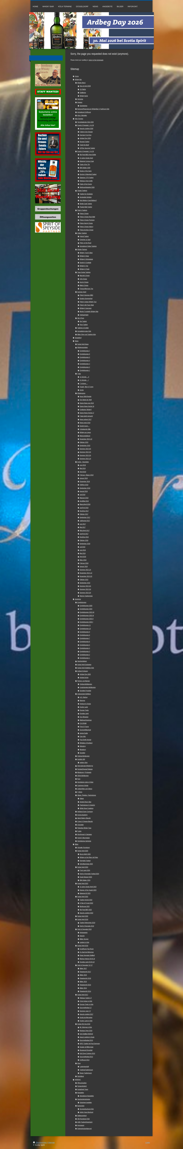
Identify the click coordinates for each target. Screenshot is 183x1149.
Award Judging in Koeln (87, 1037)
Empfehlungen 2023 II (86, 619)
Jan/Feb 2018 (84, 508)
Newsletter (80, 1093)
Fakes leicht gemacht (86, 416)
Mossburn (83, 750)
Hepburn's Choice (85, 704)
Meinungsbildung (85, 436)
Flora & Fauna (84, 727)
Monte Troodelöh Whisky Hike (89, 311)
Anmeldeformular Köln (84, 331)
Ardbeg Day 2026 (85, 138)
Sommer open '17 (85, 1011)
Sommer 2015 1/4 (85, 459)
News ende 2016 (85, 423)
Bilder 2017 (83, 968)
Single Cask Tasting (86, 204)
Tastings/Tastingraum (86, 1070)
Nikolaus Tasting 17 (86, 998)
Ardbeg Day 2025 (85, 674)
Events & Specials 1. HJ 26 (85, 125)
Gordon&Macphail (85, 730)
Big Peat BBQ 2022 (86, 910)
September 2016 (85, 544)
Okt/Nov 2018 (84, 485)
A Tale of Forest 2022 (86, 903)
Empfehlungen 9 (85, 632)
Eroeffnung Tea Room (87, 949)
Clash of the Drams (86, 184)
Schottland (80, 1076)
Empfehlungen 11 (85, 625)
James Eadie (84, 733)
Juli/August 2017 (85, 521)
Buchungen (80, 1106)
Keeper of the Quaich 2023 (88, 890)
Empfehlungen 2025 (86, 606)
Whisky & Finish (84, 269)
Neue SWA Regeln (85, 396)
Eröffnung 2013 (84, 1060)
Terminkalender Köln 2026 (85, 122)
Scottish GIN (81, 759)
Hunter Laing (84, 707)
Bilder (76, 844)
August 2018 (84, 491)
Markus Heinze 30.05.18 (87, 959)
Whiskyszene (81, 393)
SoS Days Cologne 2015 (87, 1053)
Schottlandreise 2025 (86, 864)
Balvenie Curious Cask (87, 161)
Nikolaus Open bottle (86, 181)
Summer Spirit (81, 292)
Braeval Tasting (84, 142)
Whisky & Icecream (86, 308)
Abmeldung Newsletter (87, 1096)
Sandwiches (83, 106)
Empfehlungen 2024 (86, 609)
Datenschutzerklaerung (84, 1129)
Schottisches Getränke (84, 841)
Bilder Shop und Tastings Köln (86, 334)
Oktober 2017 (84, 514)
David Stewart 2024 (86, 877)
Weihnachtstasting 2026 (87, 187)
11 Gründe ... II (84, 377)
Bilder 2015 (83, 982)
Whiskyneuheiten (82, 347)
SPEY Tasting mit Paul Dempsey (90, 1044)
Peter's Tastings (82, 210)
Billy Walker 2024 (85, 880)
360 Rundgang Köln (83, 1119)
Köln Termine (79, 119)
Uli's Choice (83, 279)
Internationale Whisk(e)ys (85, 766)
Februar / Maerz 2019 (86, 475)
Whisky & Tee (84, 266)
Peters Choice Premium (87, 220)
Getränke (80, 99)
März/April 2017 (85, 530)
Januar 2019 (84, 478)
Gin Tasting (83, 321)
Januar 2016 (84, 566)
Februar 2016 (84, 563)
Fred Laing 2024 (85, 870)
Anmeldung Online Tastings (88, 246)
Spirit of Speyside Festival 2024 (89, 874)
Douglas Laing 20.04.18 (87, 962)
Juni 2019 (83, 465)
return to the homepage (96, 60)
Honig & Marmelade (83, 838)
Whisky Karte (84, 96)
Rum (78, 779)
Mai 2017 (83, 527)
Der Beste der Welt (86, 400)
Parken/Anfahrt (82, 1086)
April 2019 (83, 472)
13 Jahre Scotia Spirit (86, 158)
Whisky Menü (81, 83)
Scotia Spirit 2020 (82, 916)
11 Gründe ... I (84, 380)
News (76, 341)
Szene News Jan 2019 (87, 403)
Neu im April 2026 (85, 86)
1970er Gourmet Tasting (87, 148)
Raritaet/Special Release (85, 769)
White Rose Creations (86, 808)
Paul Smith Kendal (85, 740)
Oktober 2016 (84, 540)
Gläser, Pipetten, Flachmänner (86, 795)
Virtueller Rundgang (83, 847)
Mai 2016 (83, 553)
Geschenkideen (82, 661)
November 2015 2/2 (86, 576)
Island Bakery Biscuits (84, 818)
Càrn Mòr (83, 736)
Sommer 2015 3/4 (85, 452)
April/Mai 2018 (84, 501)
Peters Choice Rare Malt (87, 217)
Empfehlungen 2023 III (87, 615)
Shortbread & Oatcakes (84, 834)
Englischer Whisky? (86, 410)
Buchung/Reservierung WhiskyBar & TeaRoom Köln (93, 109)
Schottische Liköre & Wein (85, 782)
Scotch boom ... (84, 426)
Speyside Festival (85, 861)
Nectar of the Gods (86, 171)
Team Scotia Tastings (83, 272)
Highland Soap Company (85, 812)
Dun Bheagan (84, 717)
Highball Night (84, 315)
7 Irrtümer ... (84, 383)
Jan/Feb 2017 (84, 534)
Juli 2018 (82, 495)
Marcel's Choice (85, 276)
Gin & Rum (80, 318)
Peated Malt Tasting (86, 207)
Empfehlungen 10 (85, 629)
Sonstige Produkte (85, 691)
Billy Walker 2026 (85, 168)
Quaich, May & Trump (86, 387)
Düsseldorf (78, 338)
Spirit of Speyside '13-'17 (85, 965)
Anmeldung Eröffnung (84, 112)
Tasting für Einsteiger (86, 194)
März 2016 (83, 560)
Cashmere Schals (82, 785)
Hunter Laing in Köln (86, 1021)
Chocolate (80, 825)
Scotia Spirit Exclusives (84, 665)
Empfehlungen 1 (85, 370)
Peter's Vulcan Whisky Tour (88, 302)
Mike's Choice (84, 285)
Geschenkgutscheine (83, 1099)
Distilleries (83, 93)
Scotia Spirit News (83, 344)
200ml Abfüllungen (83, 776)
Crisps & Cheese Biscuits (85, 821)
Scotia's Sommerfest (86, 298)
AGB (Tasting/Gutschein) (85, 1122)
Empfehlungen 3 (85, 364)
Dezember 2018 (85, 481)
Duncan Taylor (84, 710)
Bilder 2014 (83, 988)
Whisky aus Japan (85, 432)
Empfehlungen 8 (85, 635)
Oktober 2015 (84, 442)
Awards (82, 936)
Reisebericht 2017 (85, 972)
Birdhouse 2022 (85, 906)
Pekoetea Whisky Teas (84, 828)
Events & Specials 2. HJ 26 (85, 151)
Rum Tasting (84, 325)
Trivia (79, 374)
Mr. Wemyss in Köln (86, 1027)
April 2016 (83, 557)
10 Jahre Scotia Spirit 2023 (88, 887)
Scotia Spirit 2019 (82, 919)
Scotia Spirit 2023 (82, 883)
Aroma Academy (82, 815)
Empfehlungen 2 (85, 367)
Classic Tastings (82, 191)
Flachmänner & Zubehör (87, 805)
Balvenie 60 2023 (85, 893)
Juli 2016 (82, 547)
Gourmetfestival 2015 (86, 1040)
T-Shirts (79, 792)
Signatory (83, 746)
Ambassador (84, 932)
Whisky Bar (78, 79)
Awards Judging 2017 (86, 1014)
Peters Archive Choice (86, 230)
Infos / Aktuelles (82, 115)
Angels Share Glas (85, 802)
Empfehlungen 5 (85, 357)
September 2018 (85, 488)
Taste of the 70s (85, 164)
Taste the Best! (84, 145)
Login (147, 1142)
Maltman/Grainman (86, 720)
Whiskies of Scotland (86, 743)
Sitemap (51, 1142)
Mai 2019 (83, 468)
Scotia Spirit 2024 (82, 867)
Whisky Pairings (82, 249)
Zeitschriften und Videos (84, 789)
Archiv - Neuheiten (83, 462)
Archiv (82, 390)
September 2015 (85, 445)
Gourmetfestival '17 (86, 1008)
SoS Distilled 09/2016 (86, 1034)
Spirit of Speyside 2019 (87, 926)
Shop (79, 1063)
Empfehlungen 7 (85, 351)
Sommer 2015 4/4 (85, 449)
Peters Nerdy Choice (86, 223)
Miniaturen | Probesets (84, 772)
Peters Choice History (86, 227)
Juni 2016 (83, 550)
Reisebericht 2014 (85, 991)
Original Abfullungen (83, 756)
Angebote (78, 599)
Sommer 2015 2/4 (85, 455)
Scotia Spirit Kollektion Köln (85, 668)
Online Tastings (82, 233)
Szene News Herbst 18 (87, 406)
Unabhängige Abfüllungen (88, 687)
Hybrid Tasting (84, 236)
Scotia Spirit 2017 (82, 995)
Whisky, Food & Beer (86, 253)
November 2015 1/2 (86, 439)
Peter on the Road (85, 243)
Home (77, 76)
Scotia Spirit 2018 (82, 946)
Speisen (79, 102)
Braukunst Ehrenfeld (86, 1050)
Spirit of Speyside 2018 (84, 929)
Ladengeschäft (84, 1067)
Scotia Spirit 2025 (82, 851)
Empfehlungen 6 (85, 354)
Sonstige (82, 753)
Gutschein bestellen (86, 1102)
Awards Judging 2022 (86, 913)
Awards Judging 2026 (86, 128)
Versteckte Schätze (86, 197)
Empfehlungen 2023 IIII (87, 612)
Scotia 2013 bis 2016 (83, 1024)
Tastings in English (83, 328)
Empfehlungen (81, 602)
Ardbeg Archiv (84, 678)
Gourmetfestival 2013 (86, 1057)
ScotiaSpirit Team (82, 1089)
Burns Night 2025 (85, 854)
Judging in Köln (84, 942)
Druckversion (40, 1142)
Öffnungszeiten (82, 1083)
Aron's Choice (84, 282)
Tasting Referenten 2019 (87, 923)
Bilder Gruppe (84, 939)
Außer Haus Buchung (86, 1112)
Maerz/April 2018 (85, 504)
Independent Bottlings (84, 694)
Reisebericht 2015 (85, 985)
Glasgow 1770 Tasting (86, 178)
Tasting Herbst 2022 (86, 900)
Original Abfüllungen (86, 684)
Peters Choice (84, 213)
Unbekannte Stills (85, 429)
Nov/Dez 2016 (84, 537)
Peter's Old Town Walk (87, 305)
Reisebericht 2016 (85, 978)
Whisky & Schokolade (86, 259)
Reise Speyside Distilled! (87, 955)
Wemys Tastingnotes (86, 596)
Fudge (79, 831)
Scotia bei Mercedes (86, 1017)
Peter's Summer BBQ (86, 295)
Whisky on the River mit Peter (89, 857)
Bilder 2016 (83, 975)
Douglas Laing (84, 713)
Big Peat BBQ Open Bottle (88, 155)
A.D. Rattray (83, 697)
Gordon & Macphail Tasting (88, 174)
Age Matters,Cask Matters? (88, 200)
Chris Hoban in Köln (86, 1001)
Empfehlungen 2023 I (86, 622)
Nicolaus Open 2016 (86, 1031)
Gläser (82, 798)
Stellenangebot (82, 1116)
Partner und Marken (83, 681)
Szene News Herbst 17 (87, 413)
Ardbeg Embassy (82, 671)
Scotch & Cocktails (85, 263)
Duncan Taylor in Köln (86, 1004)
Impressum (80, 1125)
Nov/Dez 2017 (84, 511)
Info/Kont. (78, 1079)
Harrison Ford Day (85, 135)
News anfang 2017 (86, 419)
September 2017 (85, 517)
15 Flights (83, 89)
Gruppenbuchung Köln (87, 1109)
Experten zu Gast (85, 240)
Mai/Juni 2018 (84, 498)
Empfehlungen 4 (85, 361)
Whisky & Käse (84, 256)
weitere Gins (83, 762)
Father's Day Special (86, 132)
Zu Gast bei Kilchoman (87, 952)
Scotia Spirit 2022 (82, 897)
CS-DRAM (83, 723)
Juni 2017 (83, 524)
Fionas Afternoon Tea (86, 289)
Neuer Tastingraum (86, 1073)
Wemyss (82, 700)
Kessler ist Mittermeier (86, 1047)
